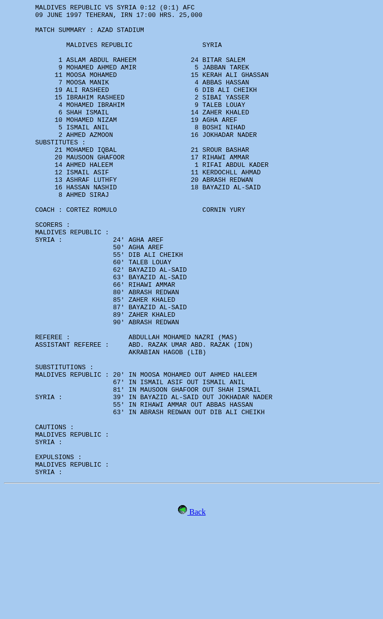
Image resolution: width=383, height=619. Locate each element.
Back (197, 606)
